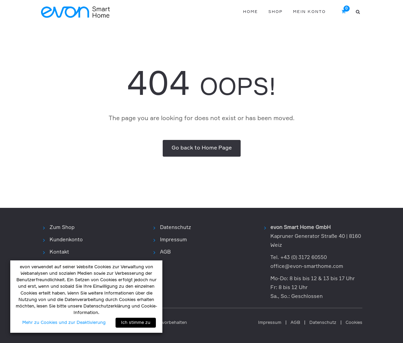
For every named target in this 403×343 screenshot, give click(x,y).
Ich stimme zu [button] (135, 322)
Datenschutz (175, 227)
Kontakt (59, 252)
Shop (275, 12)
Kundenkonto (66, 239)
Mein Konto (309, 12)
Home (250, 12)
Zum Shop (62, 227)
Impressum (173, 239)
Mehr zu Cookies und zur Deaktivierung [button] (64, 322)
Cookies (354, 322)
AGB (165, 252)
